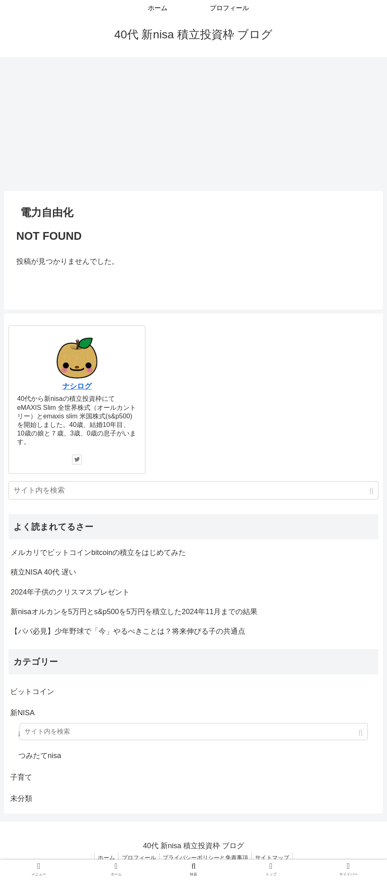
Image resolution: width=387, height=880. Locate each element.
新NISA (22, 713)
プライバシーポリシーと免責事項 (206, 857)
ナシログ (77, 386)
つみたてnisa (39, 756)
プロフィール (138, 857)
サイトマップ (275, 857)
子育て (21, 777)
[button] (372, 491)
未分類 (21, 798)
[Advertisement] (193, 124)
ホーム (103, 857)
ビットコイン (32, 692)
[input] (193, 490)
